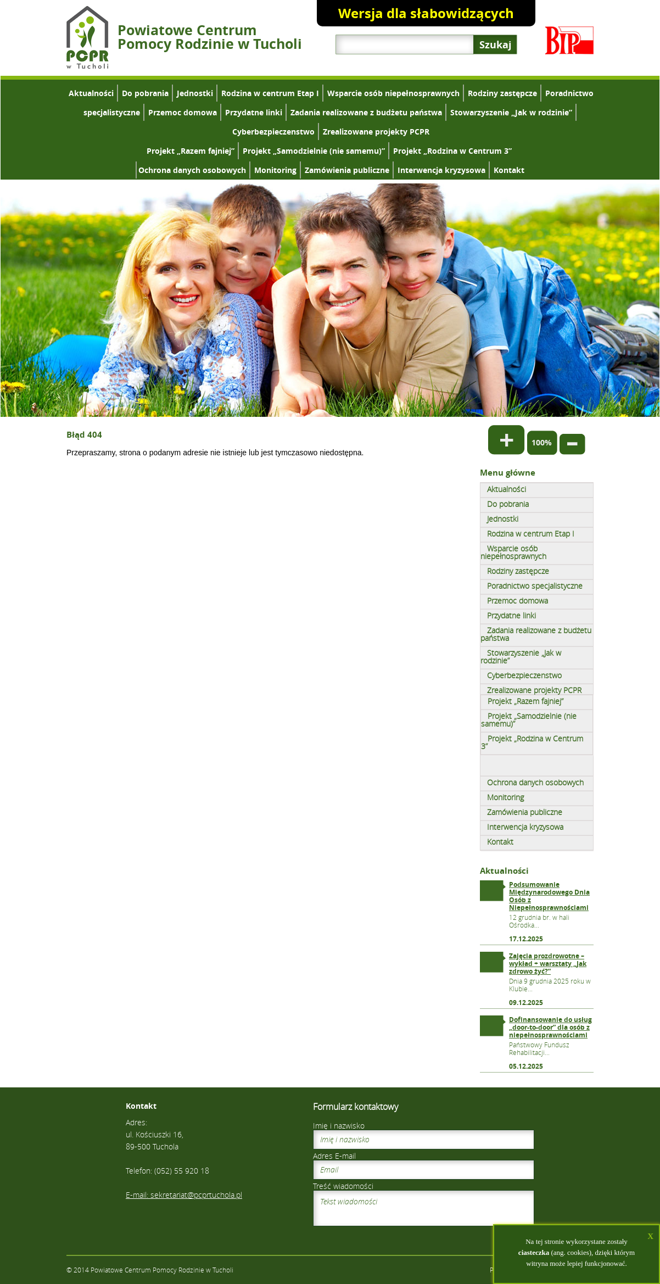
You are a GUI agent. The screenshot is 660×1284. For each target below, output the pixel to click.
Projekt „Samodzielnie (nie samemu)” (314, 151)
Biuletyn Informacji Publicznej (569, 40)
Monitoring (275, 170)
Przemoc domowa (182, 112)
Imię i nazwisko (339, 1125)
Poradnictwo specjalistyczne (535, 585)
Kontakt (509, 170)
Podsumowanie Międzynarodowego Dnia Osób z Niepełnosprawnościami (549, 896)
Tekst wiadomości (423, 1208)
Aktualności (91, 93)
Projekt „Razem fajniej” (190, 151)
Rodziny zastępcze (502, 93)
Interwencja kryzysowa (441, 170)
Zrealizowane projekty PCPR (376, 131)
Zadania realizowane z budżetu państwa (366, 112)
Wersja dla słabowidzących (426, 13)
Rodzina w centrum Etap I (270, 93)
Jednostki (195, 93)
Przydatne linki (253, 112)
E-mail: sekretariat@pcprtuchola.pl (184, 1195)
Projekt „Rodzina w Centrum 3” (452, 151)
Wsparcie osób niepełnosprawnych (393, 93)
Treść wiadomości (343, 1186)
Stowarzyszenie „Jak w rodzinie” (511, 112)
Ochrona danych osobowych (192, 170)
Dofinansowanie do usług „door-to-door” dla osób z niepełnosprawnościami (550, 1027)
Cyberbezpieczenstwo (273, 131)
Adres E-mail (334, 1156)
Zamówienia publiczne (347, 170)
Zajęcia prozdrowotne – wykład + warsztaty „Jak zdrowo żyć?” (547, 963)
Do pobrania (145, 93)
